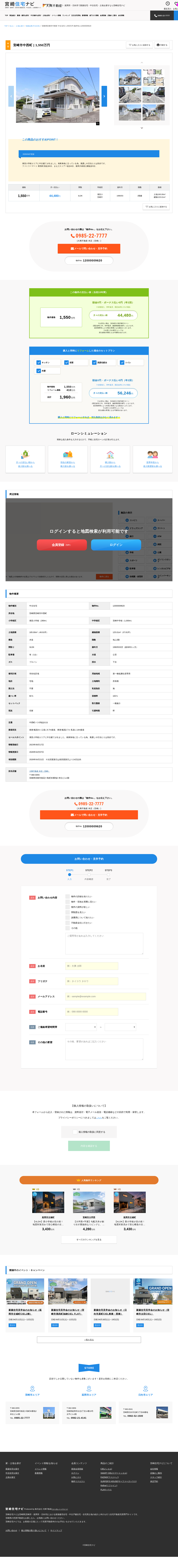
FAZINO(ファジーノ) (110, 1486)
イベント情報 (56, 17)
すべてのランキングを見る (89, 1243)
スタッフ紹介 (156, 1486)
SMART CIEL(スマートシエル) (114, 1481)
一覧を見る (89, 1347)
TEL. (20, 1426)
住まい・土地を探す (18, 26)
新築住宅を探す (12, 1477)
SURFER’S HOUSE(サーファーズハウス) (119, 1490)
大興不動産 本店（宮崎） (40, 771)
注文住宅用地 (76, 17)
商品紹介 (12, 17)
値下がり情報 (94, 17)
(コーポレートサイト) (60, 1517)
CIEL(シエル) (106, 1477)
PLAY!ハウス (106, 1498)
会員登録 (103, 17)
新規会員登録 (77, 1477)
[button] (104, 96)
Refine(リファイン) (109, 1494)
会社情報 (121, 17)
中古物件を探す (36, 17)
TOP (6, 17)
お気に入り (76, 1486)
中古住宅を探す (12, 1481)
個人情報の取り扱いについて (33, 1539)
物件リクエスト (78, 1490)
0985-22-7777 (91, 235)
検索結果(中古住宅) (35, 26)
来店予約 (154, 1490)
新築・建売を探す (23, 17)
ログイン (75, 1481)
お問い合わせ (11, 1539)
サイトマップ (56, 1539)
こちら (99, 1121)
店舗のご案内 (112, 17)
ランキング (66, 17)
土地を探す (46, 17)
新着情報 (85, 17)
